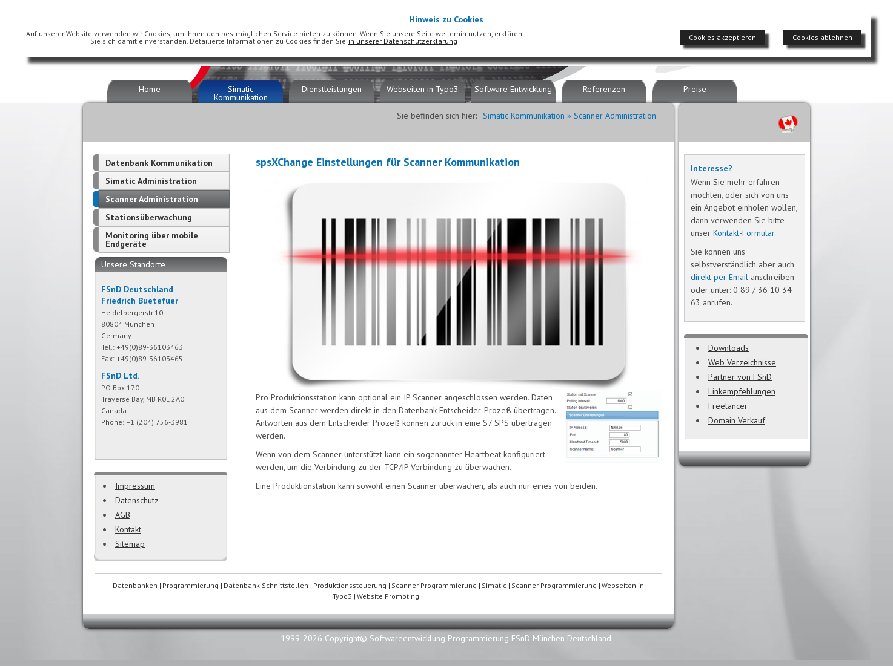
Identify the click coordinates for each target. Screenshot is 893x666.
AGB (122, 514)
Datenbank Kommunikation (159, 162)
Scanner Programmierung (434, 585)
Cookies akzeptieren (722, 37)
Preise (694, 88)
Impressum (135, 485)
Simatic (494, 585)
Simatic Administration (151, 180)
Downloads (728, 347)
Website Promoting (388, 596)
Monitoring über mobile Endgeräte (151, 239)
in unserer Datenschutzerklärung (402, 40)
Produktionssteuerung (350, 585)
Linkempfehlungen (741, 391)
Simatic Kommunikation (241, 93)
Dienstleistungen (332, 88)
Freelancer (728, 405)
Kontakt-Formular (743, 232)
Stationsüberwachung (148, 217)
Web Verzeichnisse (742, 362)
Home (150, 88)
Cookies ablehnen (822, 37)
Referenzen (604, 88)
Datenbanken (135, 585)
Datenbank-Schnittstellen (266, 585)
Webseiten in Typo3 (423, 88)
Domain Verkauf (736, 420)
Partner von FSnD (740, 376)
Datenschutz (137, 500)
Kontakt (128, 529)
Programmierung (190, 585)
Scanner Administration (151, 199)
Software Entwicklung (513, 88)
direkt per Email (721, 277)
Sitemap (130, 543)
